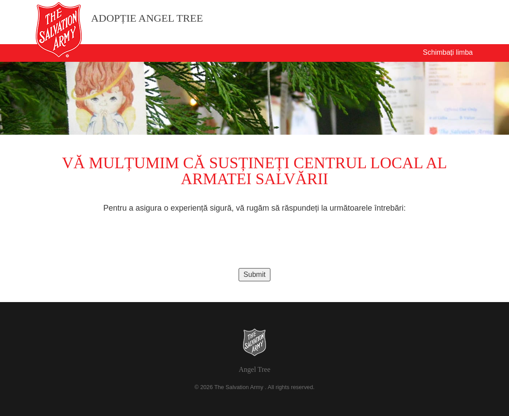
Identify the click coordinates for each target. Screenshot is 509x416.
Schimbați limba (448, 52)
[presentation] (254, 240)
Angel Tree (254, 369)
